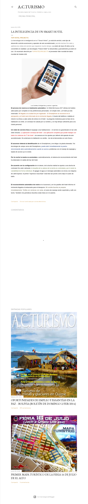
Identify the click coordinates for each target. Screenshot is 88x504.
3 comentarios (24, 482)
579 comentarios (25, 408)
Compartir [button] (14, 201)
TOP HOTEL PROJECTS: (20, 38)
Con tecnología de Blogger (44, 496)
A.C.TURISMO (31, 7)
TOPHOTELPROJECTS (40, 51)
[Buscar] (75, 6)
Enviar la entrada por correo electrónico (33, 201)
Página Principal (27, 16)
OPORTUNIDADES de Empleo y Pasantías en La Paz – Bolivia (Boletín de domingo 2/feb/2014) (43, 401)
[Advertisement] (44, 286)
